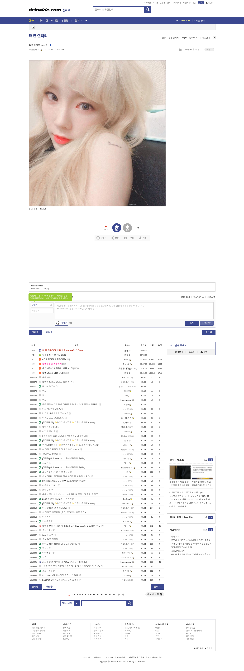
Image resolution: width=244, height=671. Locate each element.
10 (94, 594)
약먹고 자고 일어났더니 (51, 418)
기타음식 (159, 639)
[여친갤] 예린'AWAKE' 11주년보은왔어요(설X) (62, 458)
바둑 (126, 636)
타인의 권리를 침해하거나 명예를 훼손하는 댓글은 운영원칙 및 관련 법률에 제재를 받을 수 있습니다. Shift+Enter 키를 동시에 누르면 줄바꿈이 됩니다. (100, 307)
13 (106, 594)
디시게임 (177, 3)
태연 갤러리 (38, 36)
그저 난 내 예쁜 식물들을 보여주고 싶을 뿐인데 (191, 544)
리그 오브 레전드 (38, 628)
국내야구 (97, 628)
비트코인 (128, 631)
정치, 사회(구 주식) (132, 628)
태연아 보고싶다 (48, 386)
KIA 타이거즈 (99, 633)
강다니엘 (66, 633)
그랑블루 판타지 (38, 631)
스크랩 (180, 49)
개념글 (49, 332)
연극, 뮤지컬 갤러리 (194, 631)
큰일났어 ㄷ (46, 490)
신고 (143, 238)
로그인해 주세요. (178, 345)
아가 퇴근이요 (47, 431)
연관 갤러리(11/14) (177, 38)
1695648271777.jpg (40, 288)
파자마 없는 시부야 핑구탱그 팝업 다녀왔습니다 (63, 562)
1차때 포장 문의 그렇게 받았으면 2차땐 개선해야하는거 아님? (69, 566)
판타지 (188, 633)
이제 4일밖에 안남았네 (51, 409)
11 (98, 594)
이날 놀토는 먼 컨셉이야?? (53, 508)
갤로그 (169, 3)
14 (110, 594)
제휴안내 (98, 657)
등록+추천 (206, 323)
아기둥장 (45, 517)
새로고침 (211, 297)
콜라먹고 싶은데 (48, 454)
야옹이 (158, 631)
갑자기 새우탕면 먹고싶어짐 (53, 413)
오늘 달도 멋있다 (48, 539)
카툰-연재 (190, 636)
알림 (204, 352)
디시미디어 (175, 517)
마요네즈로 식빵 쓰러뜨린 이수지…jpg (186, 492)
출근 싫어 (45, 377)
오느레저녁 (46, 530)
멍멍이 (158, 628)
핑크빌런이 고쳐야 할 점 (181, 547)
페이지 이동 (154, 594)
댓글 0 (209, 49)
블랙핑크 (66, 628)
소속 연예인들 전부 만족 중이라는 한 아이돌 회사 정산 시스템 (191, 499)
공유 (115, 238)
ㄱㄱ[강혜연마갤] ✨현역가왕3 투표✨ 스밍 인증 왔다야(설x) (69, 445)
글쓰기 (208, 332)
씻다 (42, 557)
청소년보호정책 (155, 657)
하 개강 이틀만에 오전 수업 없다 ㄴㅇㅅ (59, 449)
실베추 (101, 238)
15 (114, 594)
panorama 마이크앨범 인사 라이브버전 (58, 580)
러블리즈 (66, 631)
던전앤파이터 (37, 639)
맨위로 (208, 648)
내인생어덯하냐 (48, 427)
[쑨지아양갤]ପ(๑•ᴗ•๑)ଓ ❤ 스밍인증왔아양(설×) (62, 481)
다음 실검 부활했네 (177, 506)
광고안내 (109, 657)
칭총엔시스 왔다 (178, 551)
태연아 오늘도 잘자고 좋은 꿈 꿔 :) (56, 382)
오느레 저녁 (46, 535)
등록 (192, 323)
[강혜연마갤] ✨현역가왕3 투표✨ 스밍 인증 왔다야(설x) (67, 422)
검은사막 (35, 636)
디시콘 (193, 3)
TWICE (66, 639)
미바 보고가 (176, 537)
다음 (119, 594)
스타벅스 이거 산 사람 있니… (54, 472)
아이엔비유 (46, 553)
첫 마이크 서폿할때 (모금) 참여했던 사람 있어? (62, 512)
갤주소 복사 (194, 38)
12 (102, 594)
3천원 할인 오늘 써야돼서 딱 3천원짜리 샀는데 (62, 436)
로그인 (201, 3)
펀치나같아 (46, 571)
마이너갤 (147, 3)
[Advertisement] (202, 106)
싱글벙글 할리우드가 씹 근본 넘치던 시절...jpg (189, 496)
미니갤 (155, 3)
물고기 (158, 633)
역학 (126, 639)
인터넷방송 (190, 628)
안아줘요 (45, 521)
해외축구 (97, 639)
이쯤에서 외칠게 (48, 485)
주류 (157, 636)
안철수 (127, 633)
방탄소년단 (67, 636)
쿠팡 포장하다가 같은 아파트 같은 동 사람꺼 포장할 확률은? (68, 404)
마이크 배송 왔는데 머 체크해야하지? (58, 544)
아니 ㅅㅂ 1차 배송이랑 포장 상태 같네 (58, 575)
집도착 (43, 463)
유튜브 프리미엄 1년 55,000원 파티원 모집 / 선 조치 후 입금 (68, 494)
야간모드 (210, 3)
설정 (164, 38)
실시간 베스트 (177, 460)
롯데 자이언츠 (99, 636)
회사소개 (86, 657)
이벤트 (186, 3)
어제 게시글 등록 (190, 20)
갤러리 (32, 20)
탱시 (42, 391)
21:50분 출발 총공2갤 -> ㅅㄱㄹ (55, 499)
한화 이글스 (98, 631)
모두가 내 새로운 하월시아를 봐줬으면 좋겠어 (191, 540)
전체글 (35, 332)
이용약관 (121, 657)
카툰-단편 (190, 639)
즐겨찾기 (179, 352)
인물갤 (162, 3)
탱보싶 (43, 548)
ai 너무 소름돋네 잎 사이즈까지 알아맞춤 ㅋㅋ (191, 554)
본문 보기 (185, 297)
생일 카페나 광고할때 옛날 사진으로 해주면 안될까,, (65, 476)
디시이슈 (188, 517)
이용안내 (206, 38)
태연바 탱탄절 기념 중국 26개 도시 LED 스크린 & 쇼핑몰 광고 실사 (70, 526)
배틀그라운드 (37, 633)
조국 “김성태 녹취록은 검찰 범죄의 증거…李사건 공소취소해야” (191, 503)
